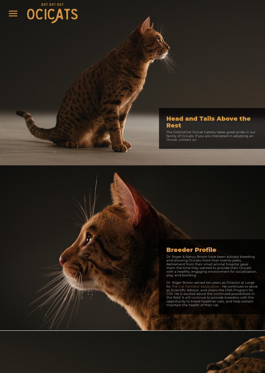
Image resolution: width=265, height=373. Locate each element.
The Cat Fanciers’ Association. (196, 286)
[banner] (52, 13)
